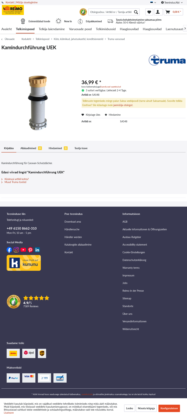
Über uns (127, 313)
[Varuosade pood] (80, 29)
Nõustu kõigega (146, 408)
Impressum (128, 275)
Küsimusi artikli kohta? (15, 179)
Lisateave (9, 412)
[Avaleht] (6, 29)
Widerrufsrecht (131, 329)
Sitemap (127, 298)
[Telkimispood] (25, 29)
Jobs (125, 282)
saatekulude (87, 394)
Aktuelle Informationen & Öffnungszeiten (145, 229)
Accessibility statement (135, 244)
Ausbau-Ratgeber (132, 237)
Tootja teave (80, 148)
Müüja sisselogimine (27, 2)
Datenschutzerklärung (134, 260)
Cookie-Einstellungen (134, 252)
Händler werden (73, 237)
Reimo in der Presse (133, 290)
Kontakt (10, 2)
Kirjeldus (9, 148)
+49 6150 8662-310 (22, 228)
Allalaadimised (31, 148)
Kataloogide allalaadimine (77, 244)
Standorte (128, 306)
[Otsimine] (136, 11)
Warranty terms (131, 267)
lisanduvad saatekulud (110, 86)
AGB (125, 221)
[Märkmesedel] (149, 11)
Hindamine (113, 114)
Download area (72, 221)
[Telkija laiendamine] (52, 29)
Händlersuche (71, 229)
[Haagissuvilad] (129, 29)
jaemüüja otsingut (122, 105)
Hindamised (58, 148)
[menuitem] (114, 11)
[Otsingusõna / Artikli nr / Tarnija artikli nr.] (114, 11)
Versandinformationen (135, 321)
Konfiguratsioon (169, 408)
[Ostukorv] (173, 11)
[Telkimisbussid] (106, 29)
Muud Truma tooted (13, 182)
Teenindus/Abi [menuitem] (170, 2)
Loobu (129, 408)
